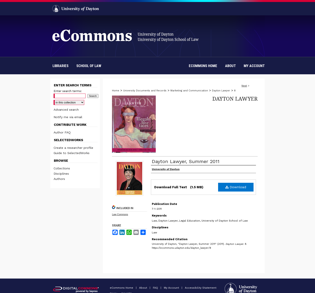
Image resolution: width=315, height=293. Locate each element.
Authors (59, 179)
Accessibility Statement (200, 287)
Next (244, 85)
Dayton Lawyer (221, 90)
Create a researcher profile (73, 147)
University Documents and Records (144, 90)
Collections (62, 168)
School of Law (88, 66)
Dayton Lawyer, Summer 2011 (185, 161)
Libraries (60, 66)
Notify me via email (68, 117)
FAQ (156, 287)
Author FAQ (62, 132)
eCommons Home (122, 287)
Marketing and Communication (189, 90)
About (143, 287)
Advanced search (66, 109)
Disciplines (61, 173)
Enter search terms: (68, 91)
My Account (172, 287)
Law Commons (120, 214)
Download (235, 187)
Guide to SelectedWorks (71, 153)
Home (115, 90)
